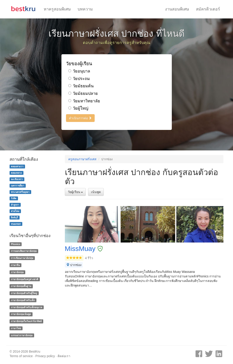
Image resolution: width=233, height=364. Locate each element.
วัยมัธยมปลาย (83, 93)
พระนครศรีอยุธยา (20, 192)
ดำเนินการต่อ (80, 118)
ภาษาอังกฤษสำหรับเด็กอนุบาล (26, 307)
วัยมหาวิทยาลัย (84, 101)
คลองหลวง (16, 172)
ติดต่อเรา (64, 356)
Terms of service (21, 356)
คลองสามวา (17, 166)
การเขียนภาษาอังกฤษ (22, 258)
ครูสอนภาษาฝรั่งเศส (82, 159)
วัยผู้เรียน (75, 192)
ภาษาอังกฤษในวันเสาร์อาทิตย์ (26, 321)
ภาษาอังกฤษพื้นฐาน (21, 286)
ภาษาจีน (15, 265)
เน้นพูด (96, 192)
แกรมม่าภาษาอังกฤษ (22, 335)
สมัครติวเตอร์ (208, 9)
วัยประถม (79, 78)
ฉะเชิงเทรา (17, 179)
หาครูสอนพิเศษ (57, 9)
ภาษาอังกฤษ (17, 272)
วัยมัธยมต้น (81, 86)
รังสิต (13, 198)
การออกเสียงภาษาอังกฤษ (24, 251)
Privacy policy (45, 356)
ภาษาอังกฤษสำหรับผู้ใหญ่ (24, 293)
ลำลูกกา (15, 204)
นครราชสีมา (17, 185)
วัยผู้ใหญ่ (78, 108)
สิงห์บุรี (14, 217)
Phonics (15, 244)
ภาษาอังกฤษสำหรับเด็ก (23, 300)
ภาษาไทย (16, 328)
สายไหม (15, 211)
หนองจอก (16, 223)
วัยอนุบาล (79, 71)
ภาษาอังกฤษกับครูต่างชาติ (24, 279)
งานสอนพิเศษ (177, 9)
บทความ (85, 9)
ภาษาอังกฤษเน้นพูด (21, 314)
